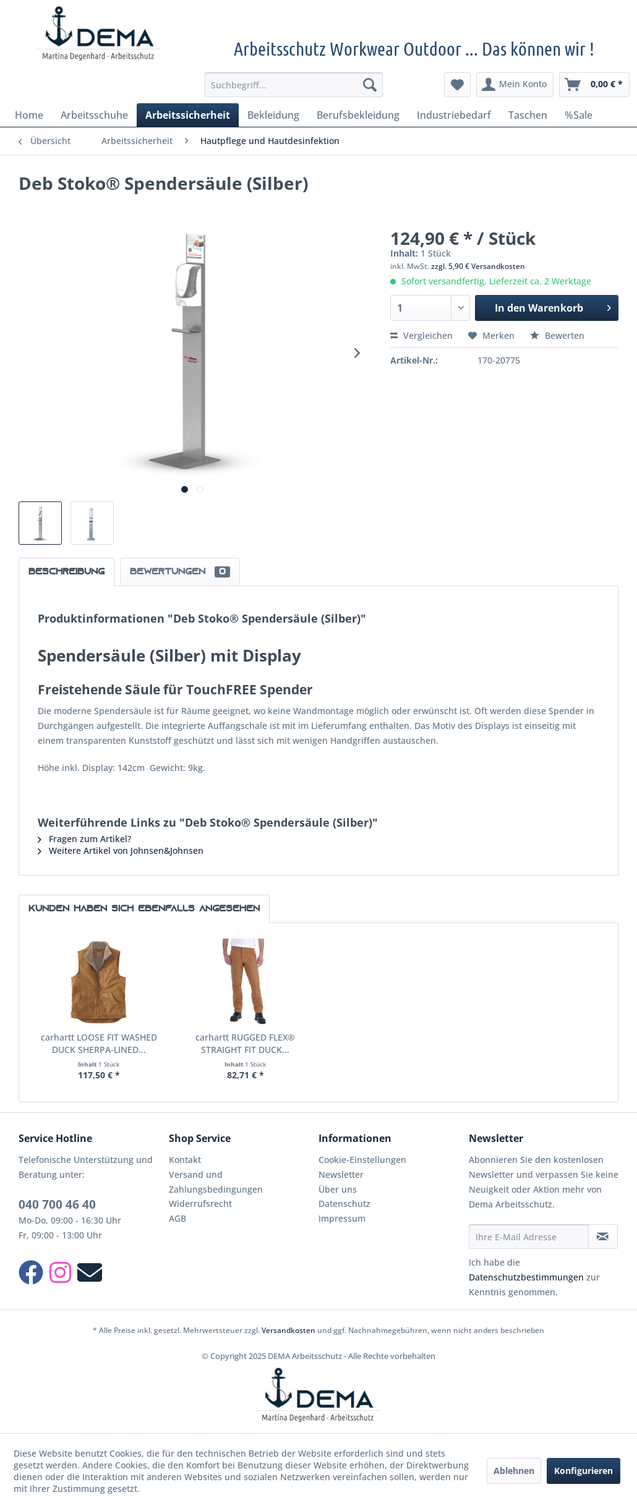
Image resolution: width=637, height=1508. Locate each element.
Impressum (342, 1218)
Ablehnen (514, 1470)
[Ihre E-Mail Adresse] (529, 1236)
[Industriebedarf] (454, 115)
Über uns (337, 1189)
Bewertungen (180, 571)
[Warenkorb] (594, 84)
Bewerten (557, 335)
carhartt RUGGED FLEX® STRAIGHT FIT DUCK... (245, 1043)
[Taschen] (528, 115)
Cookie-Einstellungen (362, 1159)
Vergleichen (421, 335)
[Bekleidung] (273, 115)
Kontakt (185, 1159)
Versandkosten (288, 1330)
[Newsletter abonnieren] (603, 1236)
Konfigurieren (583, 1470)
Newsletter (341, 1174)
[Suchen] (370, 84)
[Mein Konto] (515, 84)
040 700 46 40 (57, 1204)
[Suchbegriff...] (294, 84)
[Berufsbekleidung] (358, 115)
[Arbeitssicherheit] (188, 115)
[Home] (29, 115)
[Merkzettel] (457, 84)
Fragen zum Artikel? (84, 839)
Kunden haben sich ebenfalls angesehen (144, 909)
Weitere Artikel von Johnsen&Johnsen (120, 850)
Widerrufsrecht (200, 1203)
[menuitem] (294, 84)
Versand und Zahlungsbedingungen (216, 1182)
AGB (177, 1218)
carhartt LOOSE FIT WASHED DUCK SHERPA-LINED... (99, 1043)
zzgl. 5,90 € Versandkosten (478, 266)
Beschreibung (66, 572)
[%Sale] (578, 115)
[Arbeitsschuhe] (94, 115)
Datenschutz (344, 1203)
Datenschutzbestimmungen (526, 1277)
